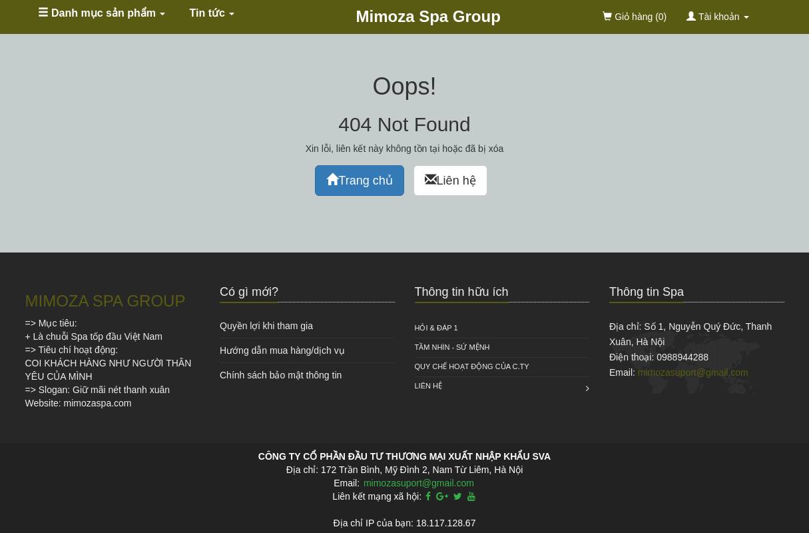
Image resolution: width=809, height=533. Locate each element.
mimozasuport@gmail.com (693, 372)
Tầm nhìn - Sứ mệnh (452, 347)
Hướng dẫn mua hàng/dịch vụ (282, 350)
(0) (635, 16)
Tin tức (212, 13)
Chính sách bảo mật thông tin (281, 375)
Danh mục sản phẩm (102, 13)
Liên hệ (450, 180)
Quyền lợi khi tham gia (266, 325)
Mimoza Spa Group (428, 16)
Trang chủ (359, 180)
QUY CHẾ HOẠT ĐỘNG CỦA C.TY (472, 366)
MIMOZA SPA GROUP (105, 301)
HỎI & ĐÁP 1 (436, 328)
